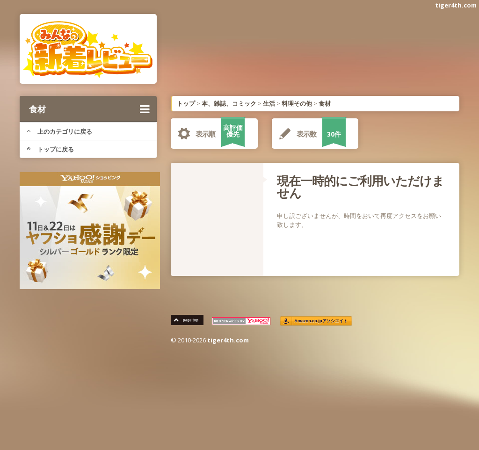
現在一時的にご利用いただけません (360, 186)
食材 (89, 109)
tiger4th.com (456, 5)
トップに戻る (50, 149)
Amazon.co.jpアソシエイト (321, 321)
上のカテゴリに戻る (59, 131)
